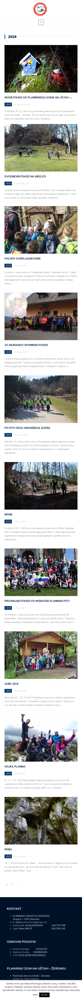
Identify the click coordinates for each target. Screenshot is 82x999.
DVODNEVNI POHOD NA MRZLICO (25, 176)
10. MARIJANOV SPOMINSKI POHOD (26, 345)
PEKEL (8, 849)
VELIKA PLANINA (15, 766)
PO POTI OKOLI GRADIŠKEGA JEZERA (27, 428)
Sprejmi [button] (44, 994)
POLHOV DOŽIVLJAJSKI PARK (23, 258)
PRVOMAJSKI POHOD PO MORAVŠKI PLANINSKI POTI (37, 601)
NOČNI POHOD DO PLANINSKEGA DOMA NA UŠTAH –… (38, 97)
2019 (8, 104)
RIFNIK (8, 514)
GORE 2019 (11, 684)
